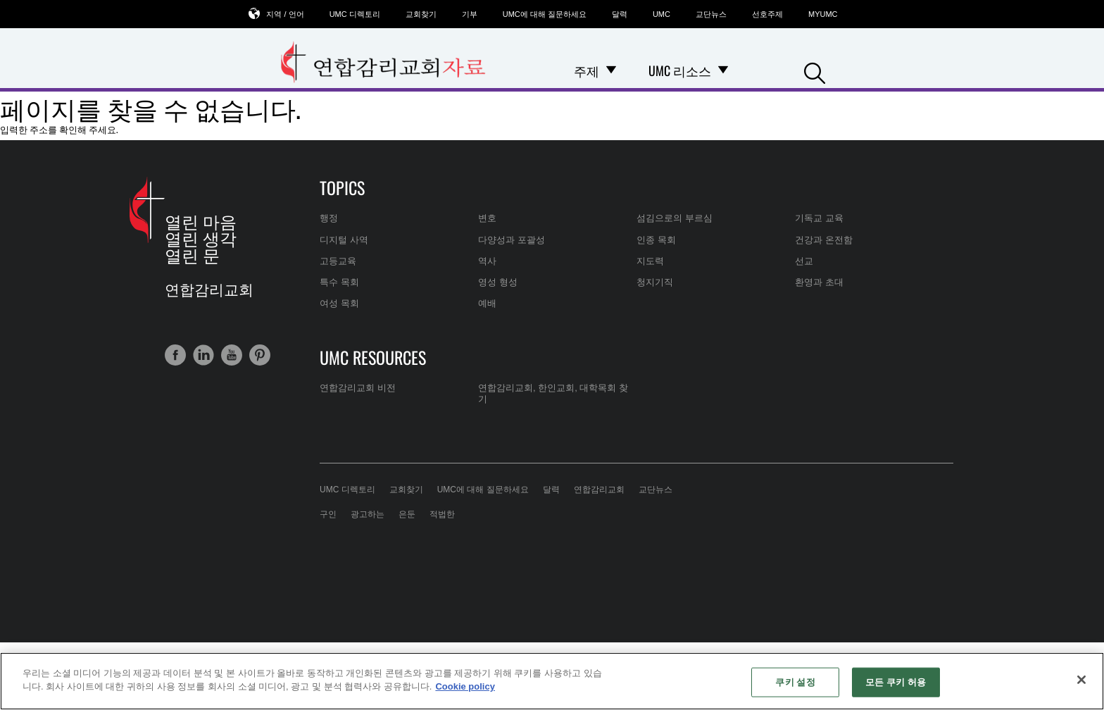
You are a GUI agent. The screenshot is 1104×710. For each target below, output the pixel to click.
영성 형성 (498, 282)
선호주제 (767, 14)
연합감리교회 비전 (358, 387)
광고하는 (367, 514)
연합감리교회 (599, 489)
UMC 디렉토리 (355, 14)
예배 (487, 303)
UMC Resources (373, 357)
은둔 (407, 514)
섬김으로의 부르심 (674, 218)
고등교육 (338, 261)
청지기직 (654, 282)
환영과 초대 (819, 282)
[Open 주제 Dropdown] (611, 70)
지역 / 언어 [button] (284, 13)
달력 (619, 14)
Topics (342, 187)
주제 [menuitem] (586, 70)
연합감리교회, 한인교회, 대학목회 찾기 (553, 393)
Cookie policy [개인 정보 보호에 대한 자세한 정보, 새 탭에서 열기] (465, 686)
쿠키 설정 (795, 682)
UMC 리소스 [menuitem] (679, 70)
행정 (329, 218)
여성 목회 (339, 303)
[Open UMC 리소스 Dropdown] (723, 70)
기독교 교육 (819, 218)
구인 (328, 514)
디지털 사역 (344, 240)
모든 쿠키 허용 (895, 682)
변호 (487, 218)
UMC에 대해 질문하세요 (544, 14)
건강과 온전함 (824, 240)
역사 (487, 261)
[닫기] (1081, 679)
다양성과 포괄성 (511, 240)
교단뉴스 (711, 14)
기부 (469, 14)
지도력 (650, 261)
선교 (804, 261)
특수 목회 (339, 282)
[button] (814, 71)
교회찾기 (421, 14)
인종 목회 (656, 240)
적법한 (442, 514)
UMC (661, 14)
